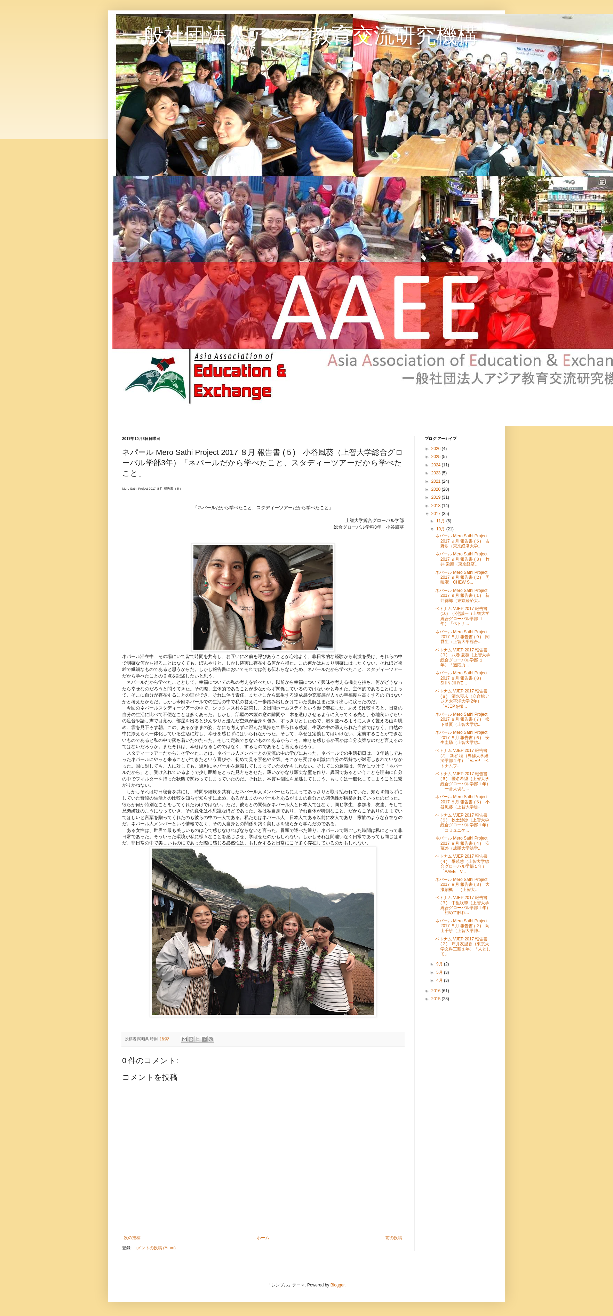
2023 (436, 473)
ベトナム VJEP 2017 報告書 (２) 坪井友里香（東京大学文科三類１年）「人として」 (463, 946)
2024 (436, 465)
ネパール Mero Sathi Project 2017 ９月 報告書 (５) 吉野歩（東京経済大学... (462, 540)
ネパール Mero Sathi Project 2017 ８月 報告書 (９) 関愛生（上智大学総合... (462, 636)
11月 (441, 521)
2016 (436, 990)
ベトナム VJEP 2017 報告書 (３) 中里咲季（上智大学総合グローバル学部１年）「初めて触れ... (463, 905)
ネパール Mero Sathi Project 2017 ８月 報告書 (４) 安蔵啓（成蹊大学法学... (462, 843)
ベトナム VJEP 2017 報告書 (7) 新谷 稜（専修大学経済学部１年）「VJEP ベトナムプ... (461, 758)
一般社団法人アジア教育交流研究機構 (300, 35)
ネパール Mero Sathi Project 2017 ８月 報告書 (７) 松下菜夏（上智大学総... (462, 719)
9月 (440, 964)
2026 (436, 448)
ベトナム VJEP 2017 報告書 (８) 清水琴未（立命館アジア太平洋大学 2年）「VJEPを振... (462, 698)
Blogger (338, 1285)
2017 (436, 513)
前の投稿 (393, 1237)
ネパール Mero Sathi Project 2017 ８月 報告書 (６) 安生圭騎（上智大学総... (462, 737)
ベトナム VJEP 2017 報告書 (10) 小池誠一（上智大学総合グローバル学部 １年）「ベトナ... (462, 616)
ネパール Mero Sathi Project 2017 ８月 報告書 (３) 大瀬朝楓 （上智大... (462, 884)
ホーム (263, 1237)
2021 (436, 481)
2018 (436, 505)
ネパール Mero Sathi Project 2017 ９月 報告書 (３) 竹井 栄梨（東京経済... (462, 559)
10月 (441, 529)
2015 (436, 998)
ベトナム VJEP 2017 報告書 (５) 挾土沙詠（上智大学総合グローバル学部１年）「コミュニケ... (463, 823)
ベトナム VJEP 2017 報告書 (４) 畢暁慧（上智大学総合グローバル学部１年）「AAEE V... (462, 864)
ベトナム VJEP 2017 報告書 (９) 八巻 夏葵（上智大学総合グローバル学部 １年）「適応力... (462, 657)
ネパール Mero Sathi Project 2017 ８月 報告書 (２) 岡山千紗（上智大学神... (462, 925)
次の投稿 (132, 1237)
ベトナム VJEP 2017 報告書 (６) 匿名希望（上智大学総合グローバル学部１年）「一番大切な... (463, 781)
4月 (440, 980)
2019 (436, 497)
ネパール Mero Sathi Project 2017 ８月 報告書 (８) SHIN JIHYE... (461, 678)
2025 (436, 456)
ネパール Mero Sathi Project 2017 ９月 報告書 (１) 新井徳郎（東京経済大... (462, 595)
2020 (436, 489)
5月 (440, 972)
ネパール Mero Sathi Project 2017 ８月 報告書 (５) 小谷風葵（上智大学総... (462, 801)
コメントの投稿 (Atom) (154, 1247)
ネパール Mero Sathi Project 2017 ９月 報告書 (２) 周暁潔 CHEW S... (462, 577)
